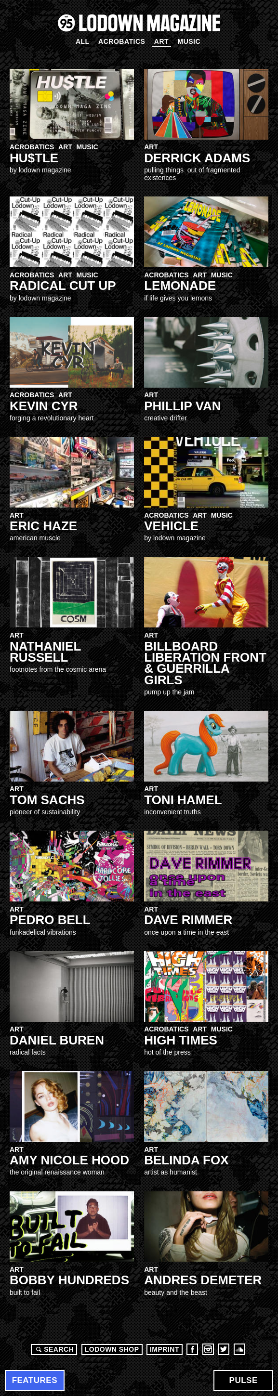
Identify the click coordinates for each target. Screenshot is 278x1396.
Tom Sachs (47, 800)
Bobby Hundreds (69, 1280)
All (83, 41)
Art (161, 41)
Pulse (243, 1380)
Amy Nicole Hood (69, 1160)
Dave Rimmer (188, 920)
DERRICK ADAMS (197, 158)
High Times (180, 1040)
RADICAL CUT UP (63, 285)
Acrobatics (121, 41)
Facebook (192, 1349)
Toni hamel (183, 800)
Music (188, 41)
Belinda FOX (186, 1160)
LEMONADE (180, 285)
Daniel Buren (57, 1040)
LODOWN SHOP (112, 1349)
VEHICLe (171, 526)
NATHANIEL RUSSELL (45, 652)
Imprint (164, 1349)
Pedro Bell (50, 920)
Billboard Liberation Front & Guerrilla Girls (205, 663)
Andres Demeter (203, 1280)
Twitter (223, 1349)
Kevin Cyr (44, 406)
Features (34, 1380)
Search (53, 1349)
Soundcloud (239, 1349)
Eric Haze (43, 526)
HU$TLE (34, 158)
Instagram (208, 1349)
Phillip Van (182, 406)
